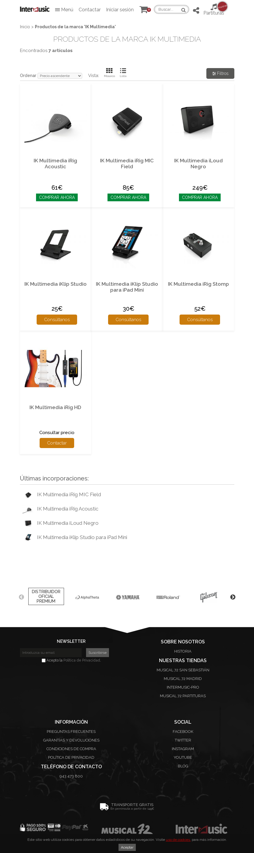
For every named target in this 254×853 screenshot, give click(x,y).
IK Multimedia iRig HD (55, 407)
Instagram (183, 749)
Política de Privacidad (81, 660)
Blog (183, 766)
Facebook (183, 731)
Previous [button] (21, 597)
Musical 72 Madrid (183, 678)
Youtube (183, 757)
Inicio (25, 26)
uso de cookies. (178, 840)
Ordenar (28, 75)
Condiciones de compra (71, 749)
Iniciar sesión (120, 9)
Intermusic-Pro (183, 687)
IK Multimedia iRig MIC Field (127, 163)
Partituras (213, 9)
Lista (123, 76)
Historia (182, 651)
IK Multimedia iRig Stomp (198, 284)
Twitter (183, 740)
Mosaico (109, 76)
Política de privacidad (71, 757)
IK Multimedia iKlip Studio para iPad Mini (127, 287)
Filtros (220, 73)
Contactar (90, 9)
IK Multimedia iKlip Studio (55, 284)
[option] (46, 597)
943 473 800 (71, 776)
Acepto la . (71, 660)
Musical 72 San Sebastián (183, 670)
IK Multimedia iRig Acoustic (55, 163)
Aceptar (127, 847)
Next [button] (233, 597)
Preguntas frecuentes (71, 731)
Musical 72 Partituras (183, 696)
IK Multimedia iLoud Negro (198, 163)
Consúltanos (57, 319)
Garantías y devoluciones (71, 740)
